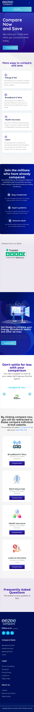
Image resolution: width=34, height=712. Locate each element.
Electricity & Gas (17, 489)
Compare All (25, 427)
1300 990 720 (21, 430)
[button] (17, 9)
